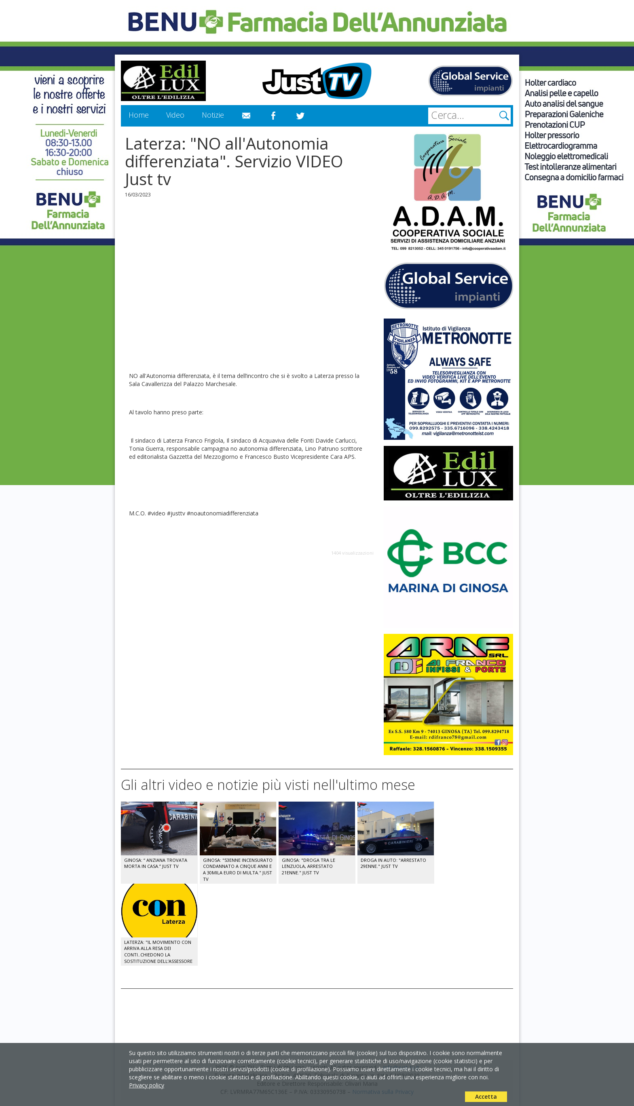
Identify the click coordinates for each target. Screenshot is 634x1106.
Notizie (213, 115)
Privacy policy (146, 1085)
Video (175, 115)
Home (139, 115)
